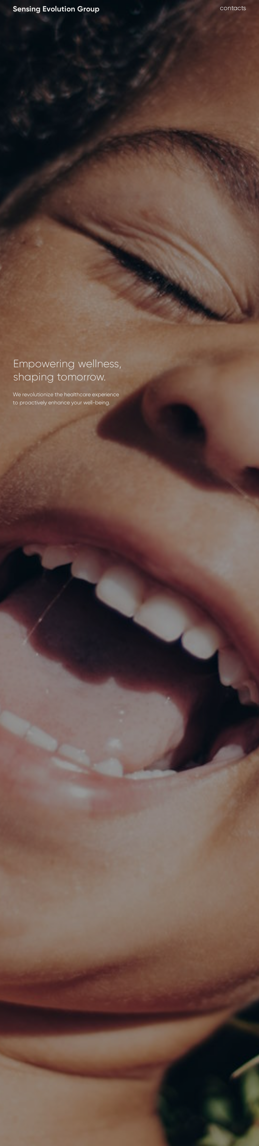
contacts (233, 8)
